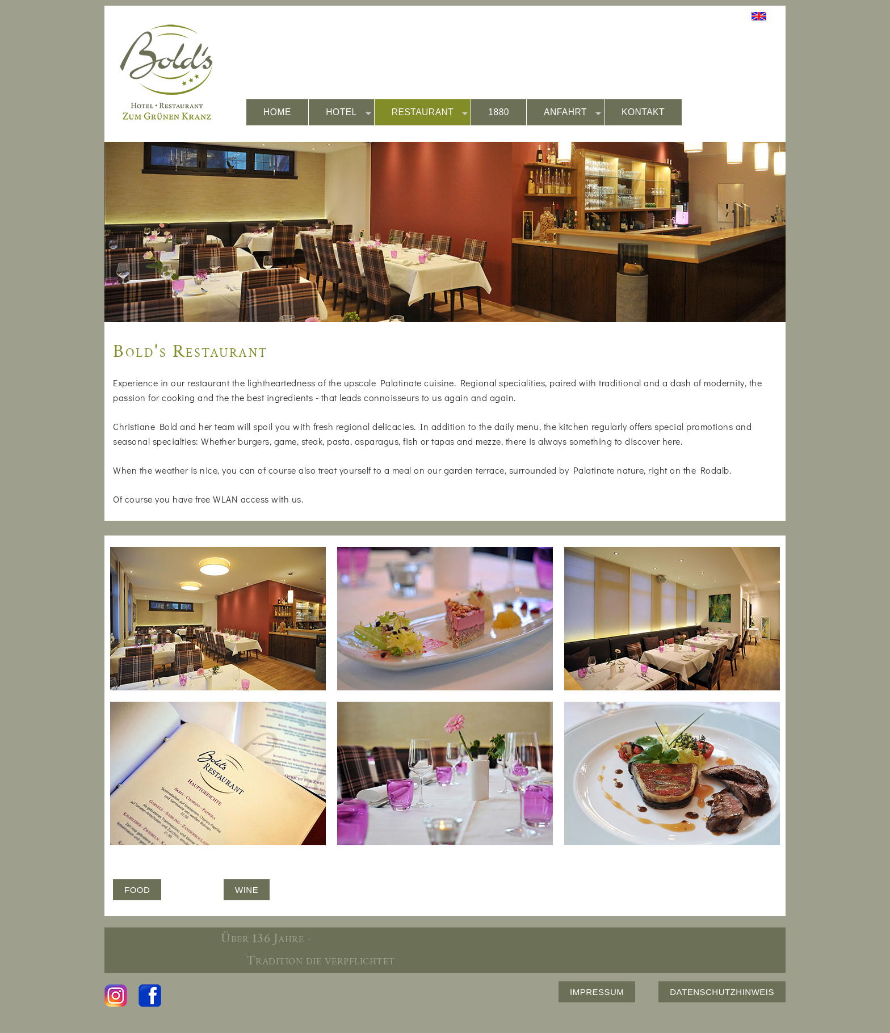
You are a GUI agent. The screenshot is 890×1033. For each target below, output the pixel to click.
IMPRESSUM (597, 992)
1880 (498, 112)
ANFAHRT (572, 112)
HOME (277, 112)
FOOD (137, 890)
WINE (246, 890)
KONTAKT (643, 112)
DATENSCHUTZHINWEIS (722, 992)
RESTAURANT (430, 112)
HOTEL (348, 112)
